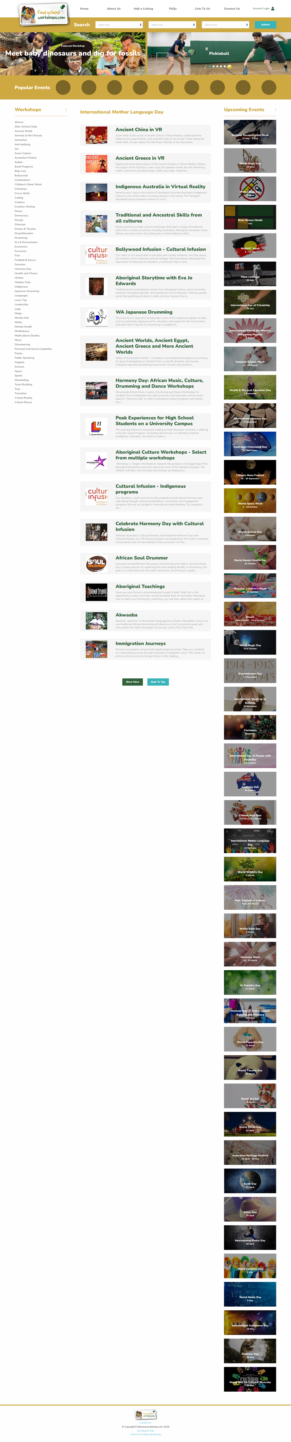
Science (19, 366)
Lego (18, 309)
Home (84, 9)
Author (19, 162)
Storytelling (22, 380)
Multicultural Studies (27, 335)
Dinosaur (20, 224)
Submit (265, 24)
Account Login (263, 9)
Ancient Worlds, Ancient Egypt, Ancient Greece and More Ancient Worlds (154, 346)
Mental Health (23, 326)
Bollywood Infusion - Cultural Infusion (161, 249)
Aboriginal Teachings (140, 586)
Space (18, 371)
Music (18, 340)
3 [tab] (218, 67)
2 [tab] (214, 67)
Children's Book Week (28, 184)
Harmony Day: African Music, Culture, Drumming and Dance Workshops (159, 383)
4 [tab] (222, 67)
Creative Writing (25, 206)
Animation (21, 140)
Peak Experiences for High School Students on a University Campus (155, 421)
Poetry (18, 353)
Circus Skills (22, 193)
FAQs (173, 9)
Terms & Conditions (140, 1434)
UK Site (150, 1431)
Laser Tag (21, 300)
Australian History (26, 158)
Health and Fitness (26, 273)
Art (16, 149)
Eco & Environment (26, 242)
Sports (18, 375)
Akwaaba (127, 615)
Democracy (21, 215)
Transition (21, 393)
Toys (17, 389)
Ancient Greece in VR (140, 158)
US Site (141, 1431)
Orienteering (22, 344)
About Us (114, 9)
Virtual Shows (23, 402)
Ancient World (23, 131)
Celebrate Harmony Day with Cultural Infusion (160, 526)
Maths (18, 322)
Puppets (19, 362)
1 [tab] (211, 67)
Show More (132, 682)
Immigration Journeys (141, 643)
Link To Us (202, 9)
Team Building (23, 384)
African (19, 122)
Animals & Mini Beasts (28, 135)
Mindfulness (22, 331)
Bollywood (21, 175)
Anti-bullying (22, 144)
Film (17, 255)
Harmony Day (23, 269)
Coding (19, 198)
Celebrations (22, 180)
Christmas (21, 189)
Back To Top (158, 682)
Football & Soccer (25, 260)
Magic (18, 313)
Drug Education (24, 233)
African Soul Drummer (142, 558)
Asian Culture (23, 153)
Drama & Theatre (25, 229)
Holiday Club (22, 282)
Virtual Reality (23, 398)
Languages (21, 295)
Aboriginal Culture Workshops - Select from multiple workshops (161, 455)
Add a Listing (143, 9)
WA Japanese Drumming (144, 312)
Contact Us (232, 9)
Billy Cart (20, 171)
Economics (21, 246)
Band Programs (24, 166)
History (19, 278)
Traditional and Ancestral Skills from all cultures (159, 218)
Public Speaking (24, 358)
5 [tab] (226, 67)
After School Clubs (26, 126)
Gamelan (20, 264)
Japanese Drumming (27, 291)
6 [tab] (229, 67)
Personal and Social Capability (33, 349)
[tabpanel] (219, 53)
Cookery (20, 202)
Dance (18, 211)
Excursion (20, 251)
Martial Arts (22, 318)
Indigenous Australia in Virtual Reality (160, 186)
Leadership (21, 304)
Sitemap (156, 1434)
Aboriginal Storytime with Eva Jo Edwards (154, 281)
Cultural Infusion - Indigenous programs (151, 489)
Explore (73, 61)
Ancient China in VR (139, 129)
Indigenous (21, 286)
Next (253, 53)
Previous (184, 53)
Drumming (21, 238)
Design (19, 220)
